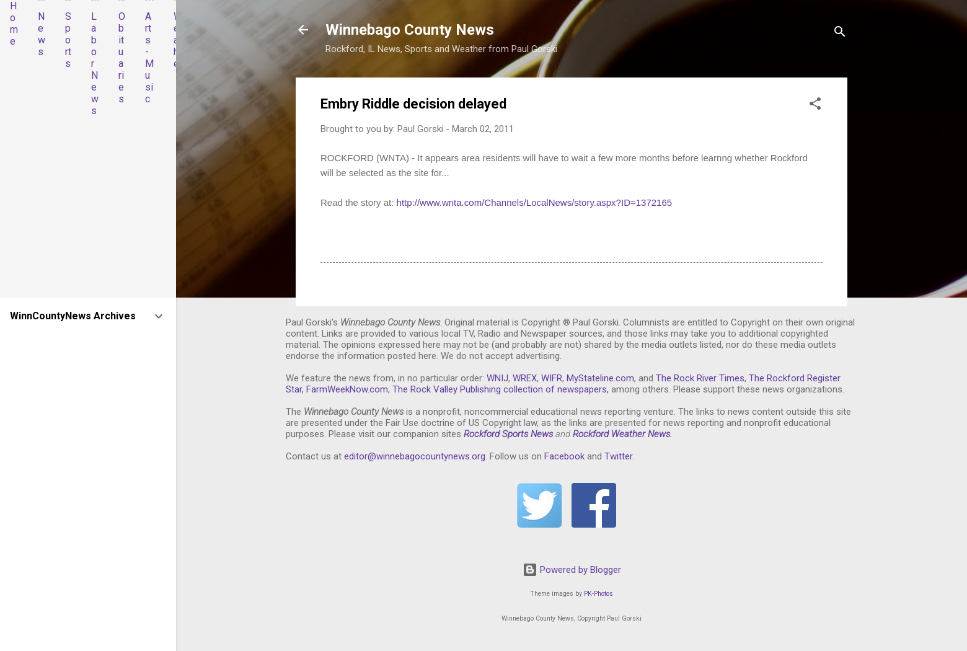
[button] (815, 105)
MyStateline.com (600, 378)
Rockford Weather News (621, 434)
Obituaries (121, 58)
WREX (525, 378)
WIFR (551, 378)
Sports (68, 40)
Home (14, 23)
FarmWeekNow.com (347, 389)
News (41, 34)
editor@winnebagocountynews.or (412, 456)
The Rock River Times (700, 378)
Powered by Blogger (572, 569)
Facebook (564, 456)
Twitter (618, 456)
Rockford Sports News (508, 434)
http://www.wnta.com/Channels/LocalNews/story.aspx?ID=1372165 (535, 202)
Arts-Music (149, 58)
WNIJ (497, 378)
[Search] (839, 34)
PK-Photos (598, 594)
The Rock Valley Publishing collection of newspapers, (500, 389)
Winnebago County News (409, 29)
